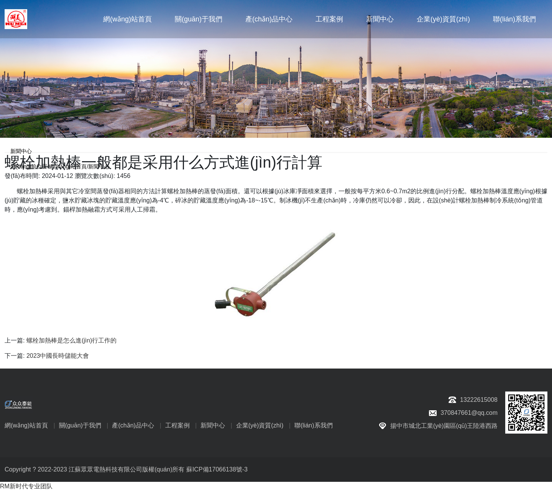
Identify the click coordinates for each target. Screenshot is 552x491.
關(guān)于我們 (198, 19)
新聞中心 (380, 19)
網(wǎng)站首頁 (127, 19)
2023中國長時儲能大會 (57, 355)
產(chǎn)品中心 (268, 19)
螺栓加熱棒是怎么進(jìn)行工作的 (71, 340)
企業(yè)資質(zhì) (443, 19)
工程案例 (329, 19)
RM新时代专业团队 (26, 486)
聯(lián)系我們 (514, 19)
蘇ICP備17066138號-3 (217, 469)
